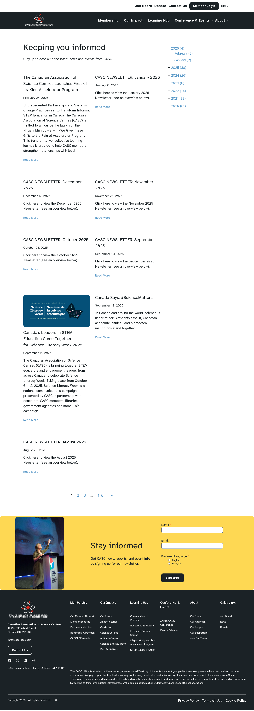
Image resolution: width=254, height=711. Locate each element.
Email (166, 540)
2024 (178, 75)
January (182, 60)
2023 (177, 83)
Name (166, 524)
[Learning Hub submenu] (171, 22)
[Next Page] (111, 495)
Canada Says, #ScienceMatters (124, 298)
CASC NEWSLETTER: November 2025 (124, 185)
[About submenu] (227, 22)
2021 (178, 98)
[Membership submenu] (120, 22)
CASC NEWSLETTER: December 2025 (52, 185)
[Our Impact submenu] (144, 22)
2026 (177, 48)
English (176, 560)
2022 (178, 91)
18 (101, 495)
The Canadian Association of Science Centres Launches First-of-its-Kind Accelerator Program (55, 83)
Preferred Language (175, 556)
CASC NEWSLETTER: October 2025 (55, 240)
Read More (30, 160)
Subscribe (173, 578)
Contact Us (20, 651)
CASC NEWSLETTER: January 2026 (127, 77)
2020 (178, 106)
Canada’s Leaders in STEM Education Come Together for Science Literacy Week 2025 (52, 339)
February (183, 53)
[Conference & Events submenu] (212, 22)
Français (176, 563)
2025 (178, 68)
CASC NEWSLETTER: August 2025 (54, 442)
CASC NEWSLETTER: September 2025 (125, 243)
